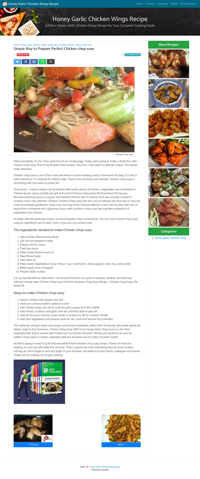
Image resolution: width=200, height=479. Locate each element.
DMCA (174, 3)
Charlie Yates (23, 54)
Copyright (162, 3)
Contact (149, 3)
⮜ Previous (33, 444)
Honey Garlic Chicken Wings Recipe (31, 3)
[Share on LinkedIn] (34, 61)
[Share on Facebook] (26, 61)
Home (139, 3)
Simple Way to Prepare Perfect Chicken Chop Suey (70, 45)
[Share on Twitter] (17, 61)
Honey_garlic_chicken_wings (33, 45)
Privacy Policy (188, 3)
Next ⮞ (121, 444)
